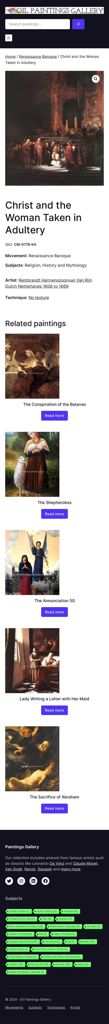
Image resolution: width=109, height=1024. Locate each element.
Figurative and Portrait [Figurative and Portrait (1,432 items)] (23, 941)
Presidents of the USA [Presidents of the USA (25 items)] (22, 919)
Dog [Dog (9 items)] (70, 941)
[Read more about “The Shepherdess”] (54, 514)
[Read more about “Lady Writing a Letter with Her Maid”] (54, 710)
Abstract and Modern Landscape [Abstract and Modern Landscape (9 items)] (26, 972)
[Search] (78, 24)
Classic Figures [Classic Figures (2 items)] (18, 949)
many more (70, 869)
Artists (75, 1007)
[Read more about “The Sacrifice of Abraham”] (54, 808)
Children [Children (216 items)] (16, 964)
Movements (14, 1007)
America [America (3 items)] (83, 964)
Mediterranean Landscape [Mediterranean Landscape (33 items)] (65, 926)
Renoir (29, 869)
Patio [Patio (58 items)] (46, 919)
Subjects (35, 1007)
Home (10, 56)
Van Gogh (13, 869)
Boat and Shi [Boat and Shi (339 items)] (39, 964)
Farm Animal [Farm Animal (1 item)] (52, 941)
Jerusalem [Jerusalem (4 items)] (93, 926)
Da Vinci (57, 863)
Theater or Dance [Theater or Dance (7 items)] (19, 911)
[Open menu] (8, 37)
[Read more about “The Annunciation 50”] (54, 612)
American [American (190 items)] (62, 964)
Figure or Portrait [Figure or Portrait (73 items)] (64, 934)
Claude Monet (85, 863)
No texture (39, 297)
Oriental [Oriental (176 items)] (65, 919)
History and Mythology (64, 265)
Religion (32, 265)
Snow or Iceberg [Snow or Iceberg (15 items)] (47, 911)
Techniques (56, 1007)
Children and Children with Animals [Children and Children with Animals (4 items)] (62, 957)
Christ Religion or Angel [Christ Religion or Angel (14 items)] (22, 957)
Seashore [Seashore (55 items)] (71, 911)
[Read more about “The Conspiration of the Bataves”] (54, 416)
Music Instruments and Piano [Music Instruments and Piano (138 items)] (26, 926)
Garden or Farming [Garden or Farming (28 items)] (20, 934)
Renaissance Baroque (38, 56)
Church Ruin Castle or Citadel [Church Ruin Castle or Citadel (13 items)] (51, 949)
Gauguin (44, 869)
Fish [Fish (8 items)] (43, 934)
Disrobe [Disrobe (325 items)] (88, 941)
